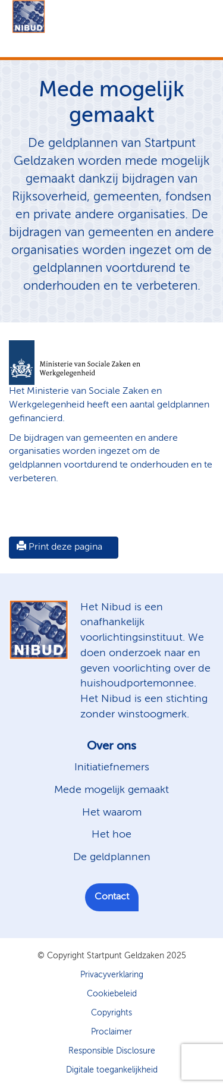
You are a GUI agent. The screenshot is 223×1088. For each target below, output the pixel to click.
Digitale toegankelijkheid (112, 1070)
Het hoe (111, 834)
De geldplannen (111, 857)
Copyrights (111, 1013)
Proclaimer (111, 1032)
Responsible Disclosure (111, 1051)
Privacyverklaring (111, 975)
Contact (112, 897)
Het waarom (112, 812)
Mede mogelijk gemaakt (111, 790)
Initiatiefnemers (111, 767)
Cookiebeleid (112, 994)
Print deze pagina (59, 546)
